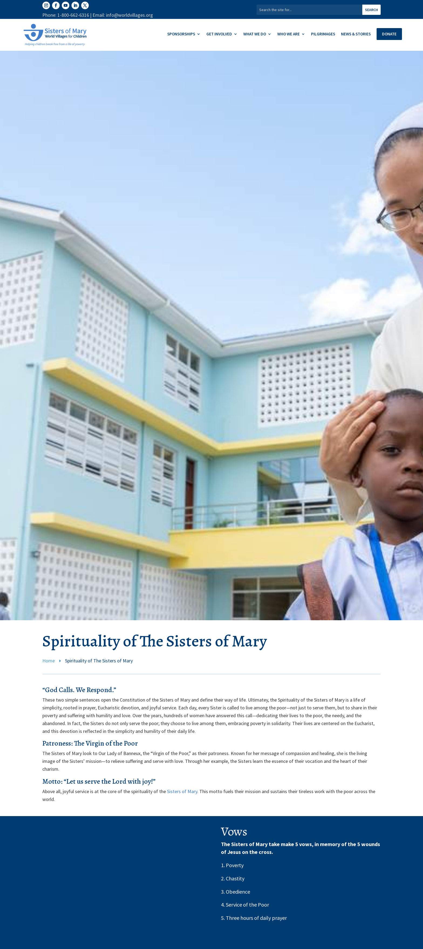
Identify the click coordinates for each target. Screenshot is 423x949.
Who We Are (288, 34)
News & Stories (356, 34)
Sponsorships (181, 34)
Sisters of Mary (182, 791)
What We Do (254, 34)
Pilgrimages (323, 34)
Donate (389, 33)
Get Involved (219, 34)
